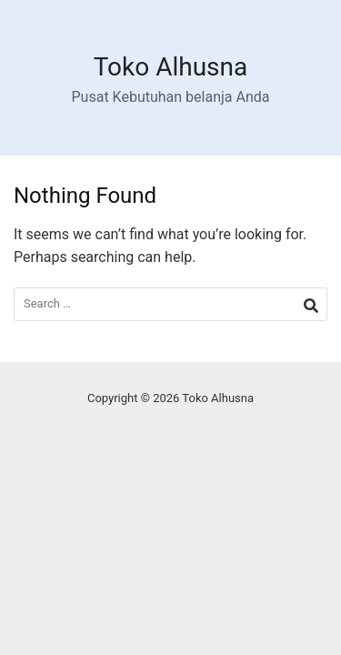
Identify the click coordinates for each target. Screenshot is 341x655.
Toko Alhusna (171, 67)
